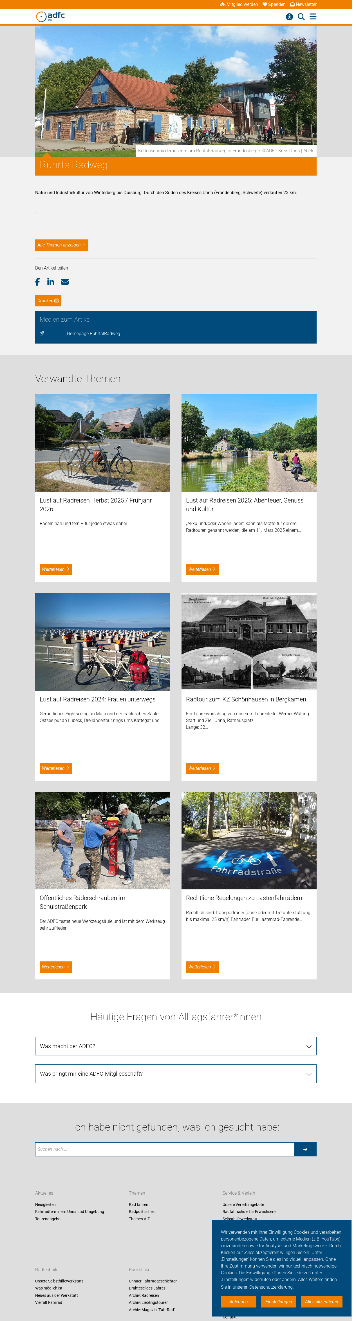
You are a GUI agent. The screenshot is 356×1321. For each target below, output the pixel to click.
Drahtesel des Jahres (147, 1288)
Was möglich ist (48, 1288)
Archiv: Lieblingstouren (149, 1302)
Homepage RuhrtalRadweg (93, 333)
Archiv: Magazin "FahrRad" (152, 1309)
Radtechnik (46, 1269)
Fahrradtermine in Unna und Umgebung (69, 1212)
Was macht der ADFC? (67, 1046)
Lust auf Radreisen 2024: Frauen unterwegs (98, 699)
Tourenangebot (48, 1219)
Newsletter (303, 4)
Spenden (274, 4)
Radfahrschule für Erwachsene (249, 1212)
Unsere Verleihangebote (243, 1204)
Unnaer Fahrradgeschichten (153, 1281)
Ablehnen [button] (238, 1301)
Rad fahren (138, 1204)
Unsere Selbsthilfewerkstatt (59, 1281)
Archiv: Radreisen (144, 1295)
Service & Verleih (239, 1193)
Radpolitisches (142, 1212)
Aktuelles (44, 1193)
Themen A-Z (139, 1219)
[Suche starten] (305, 1149)
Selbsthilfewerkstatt (240, 1219)
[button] (41, 282)
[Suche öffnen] (301, 17)
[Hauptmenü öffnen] (313, 17)
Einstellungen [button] (278, 1301)
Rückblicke (139, 1269)
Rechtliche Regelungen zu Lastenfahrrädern (244, 897)
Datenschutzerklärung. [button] (271, 1287)
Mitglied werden (239, 4)
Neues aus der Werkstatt (56, 1295)
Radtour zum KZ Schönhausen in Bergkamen (246, 699)
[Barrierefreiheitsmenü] (289, 17)
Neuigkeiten (45, 1204)
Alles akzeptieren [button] (321, 1301)
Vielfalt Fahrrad (48, 1302)
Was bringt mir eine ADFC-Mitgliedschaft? (91, 1073)
